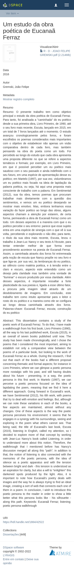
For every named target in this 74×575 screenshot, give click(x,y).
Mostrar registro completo (18, 99)
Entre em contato (13, 559)
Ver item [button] (12, 13)
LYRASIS (8, 555)
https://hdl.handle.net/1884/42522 (23, 522)
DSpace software (13, 547)
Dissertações (11, 534)
